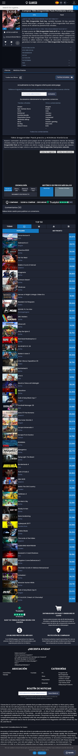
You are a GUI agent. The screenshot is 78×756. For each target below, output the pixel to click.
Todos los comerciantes (39, 132)
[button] (74, 2)
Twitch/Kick (7, 673)
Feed (62, 15)
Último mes (33, 189)
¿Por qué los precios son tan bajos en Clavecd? (30, 657)
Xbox (43, 676)
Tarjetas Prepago (64, 677)
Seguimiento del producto (20, 194)
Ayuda (69, 753)
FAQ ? (16, 663)
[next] (18, 29)
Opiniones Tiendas (64, 681)
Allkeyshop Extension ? (22, 665)
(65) (59, 202)
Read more (41, 753)
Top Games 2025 (64, 683)
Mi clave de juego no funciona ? (25, 659)
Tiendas (5, 675)
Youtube (33, 673)
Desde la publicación (8, 189)
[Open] (4, 2)
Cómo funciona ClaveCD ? (24, 655)
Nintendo (45, 683)
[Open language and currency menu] (62, 2)
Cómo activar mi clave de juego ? (26, 661)
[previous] (5, 29)
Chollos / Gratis (63, 679)
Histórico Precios (19, 70)
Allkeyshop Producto (65, 685)
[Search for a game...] (39, 7)
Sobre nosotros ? (20, 653)
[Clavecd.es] (31, 2)
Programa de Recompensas (63, 674)
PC (43, 673)
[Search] (75, 7)
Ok (34, 753)
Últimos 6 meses (25, 189)
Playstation (46, 680)
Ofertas (7, 70)
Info (34, 15)
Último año (17, 189)
